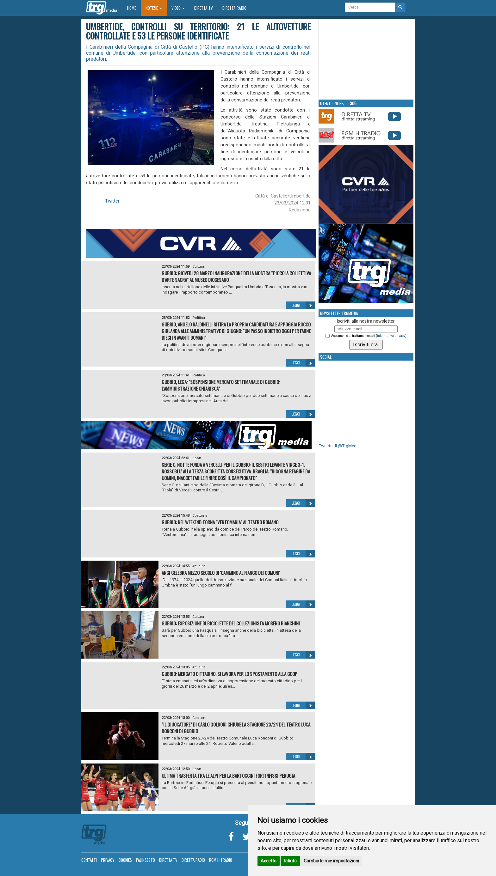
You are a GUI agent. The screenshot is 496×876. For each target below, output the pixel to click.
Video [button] (178, 8)
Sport (196, 458)
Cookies (125, 860)
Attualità (198, 566)
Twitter (112, 201)
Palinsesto (145, 860)
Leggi (303, 305)
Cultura (198, 267)
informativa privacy (391, 336)
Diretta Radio (234, 8)
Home (134, 7)
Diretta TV (203, 8)
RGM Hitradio (220, 860)
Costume (200, 516)
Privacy (108, 860)
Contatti (89, 860)
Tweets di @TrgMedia (339, 445)
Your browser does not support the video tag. (366, 58)
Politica (198, 318)
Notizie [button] (154, 8)
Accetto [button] (268, 860)
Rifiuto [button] (290, 860)
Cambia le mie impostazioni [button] (331, 860)
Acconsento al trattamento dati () (368, 336)
